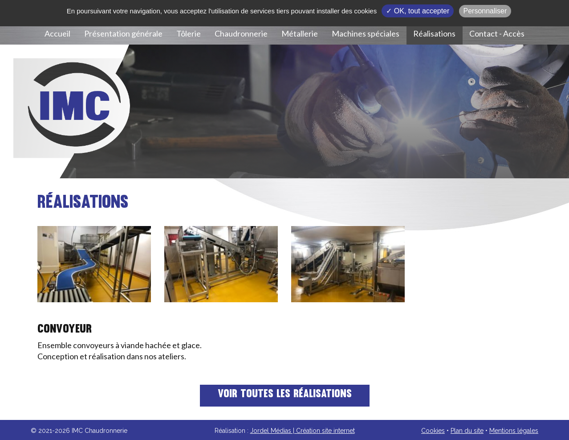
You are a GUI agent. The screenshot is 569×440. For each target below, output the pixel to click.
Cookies (433, 430)
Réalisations (434, 33)
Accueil (57, 33)
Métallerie (299, 33)
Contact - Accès (496, 33)
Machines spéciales (365, 33)
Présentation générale (123, 33)
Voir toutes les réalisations (285, 394)
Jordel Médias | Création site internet (302, 430)
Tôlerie (188, 33)
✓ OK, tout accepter (417, 11)
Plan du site (467, 430)
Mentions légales (513, 430)
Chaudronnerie (241, 33)
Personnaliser (485, 11)
